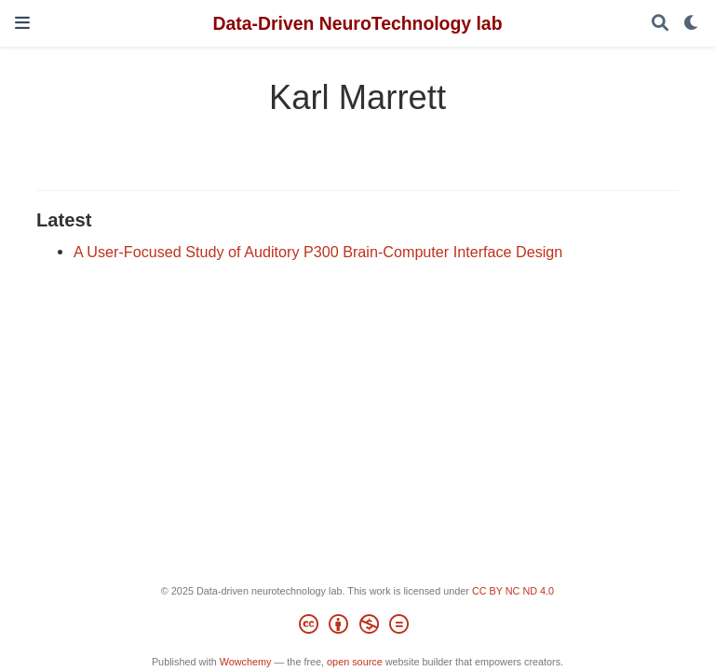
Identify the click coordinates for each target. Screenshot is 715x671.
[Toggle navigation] (22, 22)
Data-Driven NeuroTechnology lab (357, 23)
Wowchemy (246, 661)
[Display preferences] (691, 23)
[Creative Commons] (357, 627)
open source (355, 661)
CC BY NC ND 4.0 (513, 590)
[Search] (660, 23)
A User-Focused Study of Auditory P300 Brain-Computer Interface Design (318, 251)
